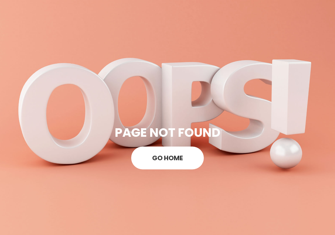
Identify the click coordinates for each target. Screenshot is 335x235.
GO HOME (167, 158)
